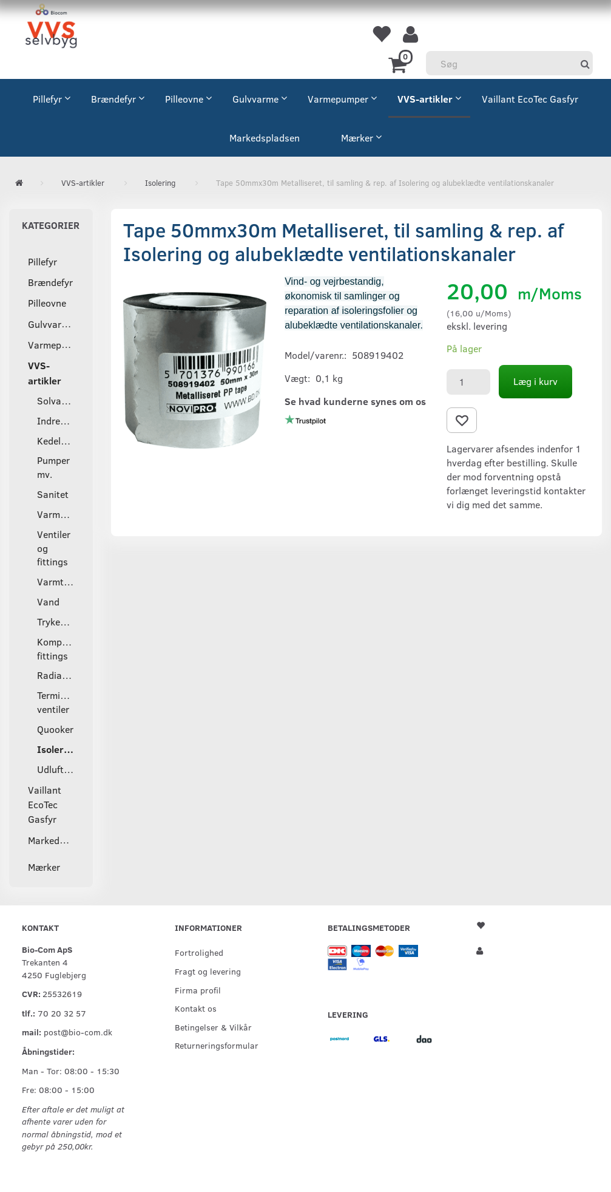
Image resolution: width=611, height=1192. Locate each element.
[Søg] (585, 63)
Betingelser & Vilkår (213, 1027)
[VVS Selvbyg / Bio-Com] (51, 27)
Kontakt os (196, 1008)
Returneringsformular (216, 1045)
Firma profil (198, 990)
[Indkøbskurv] (399, 64)
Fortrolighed (199, 952)
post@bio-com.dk (78, 1032)
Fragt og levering (208, 971)
